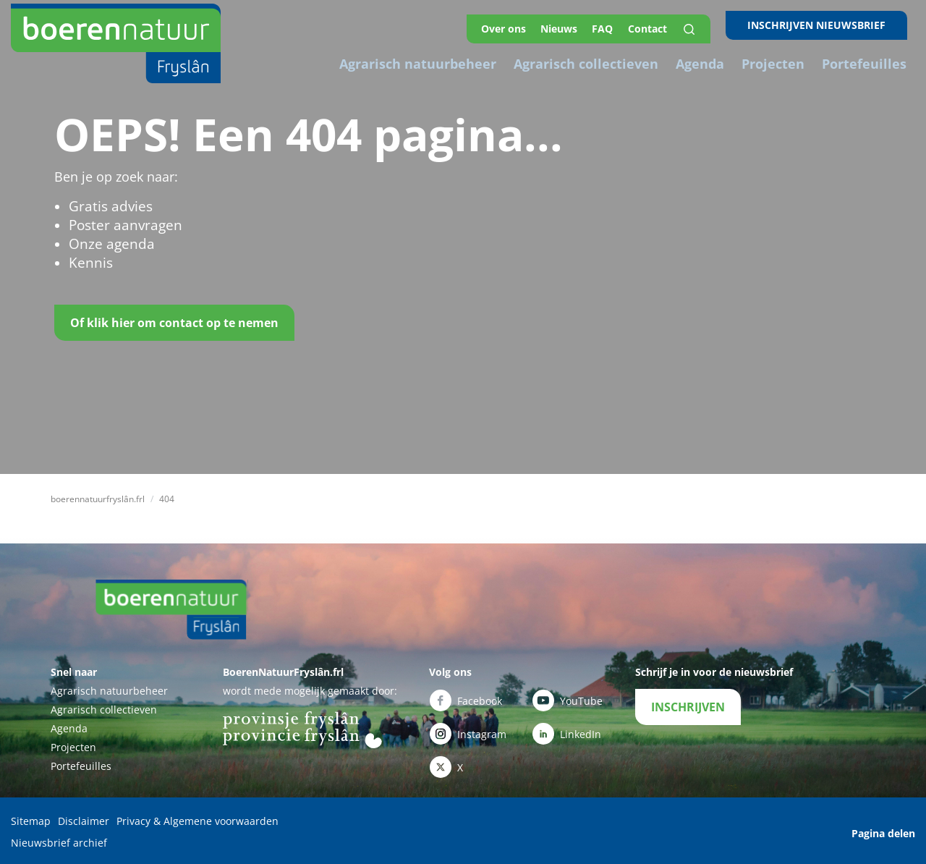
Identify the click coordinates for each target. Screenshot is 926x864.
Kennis (89, 262)
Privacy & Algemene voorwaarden (197, 821)
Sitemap (31, 821)
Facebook (466, 700)
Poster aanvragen (122, 225)
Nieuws (568, 25)
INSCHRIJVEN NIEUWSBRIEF (824, 25)
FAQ (614, 25)
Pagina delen (883, 830)
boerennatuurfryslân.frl (98, 499)
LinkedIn (567, 730)
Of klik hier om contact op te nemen (174, 323)
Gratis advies (108, 206)
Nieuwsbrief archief (59, 840)
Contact (661, 25)
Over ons (510, 25)
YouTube (567, 700)
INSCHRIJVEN (688, 707)
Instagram (468, 730)
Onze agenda (108, 244)
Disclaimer (83, 821)
